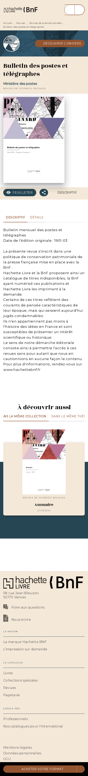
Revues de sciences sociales (45, 22)
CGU (7, 759)
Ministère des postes (20, 84)
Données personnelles (22, 753)
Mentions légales (17, 747)
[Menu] (74, 10)
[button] (60, 43)
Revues (20, 22)
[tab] (15, 217)
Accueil (7, 22)
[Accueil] (20, 9)
